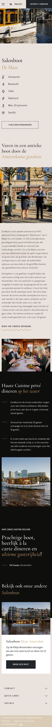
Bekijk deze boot (21, 664)
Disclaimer (6, 721)
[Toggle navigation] (2, 4)
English (18, 4)
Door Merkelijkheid (12, 724)
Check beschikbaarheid (20, 125)
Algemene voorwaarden (24, 721)
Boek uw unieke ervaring (16, 326)
